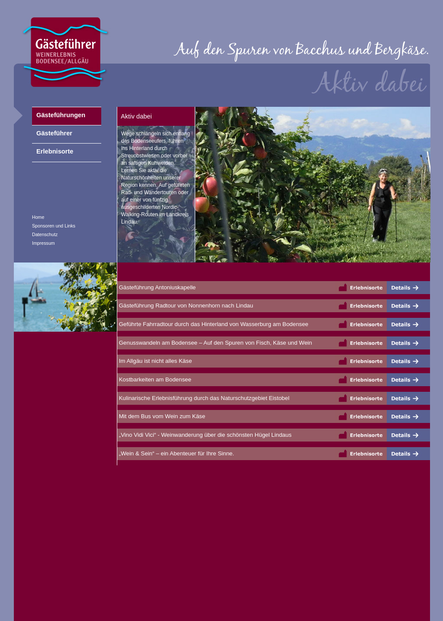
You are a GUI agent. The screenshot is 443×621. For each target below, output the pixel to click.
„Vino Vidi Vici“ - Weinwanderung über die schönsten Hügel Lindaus (204, 435)
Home (38, 217)
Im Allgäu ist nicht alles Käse (154, 361)
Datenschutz (45, 234)
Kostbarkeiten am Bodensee (154, 379)
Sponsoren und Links (53, 225)
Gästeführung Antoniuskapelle (156, 287)
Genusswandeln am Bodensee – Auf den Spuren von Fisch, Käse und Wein (214, 342)
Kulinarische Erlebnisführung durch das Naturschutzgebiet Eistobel (203, 398)
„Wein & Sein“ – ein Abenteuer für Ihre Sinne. (175, 453)
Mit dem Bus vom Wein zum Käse (161, 416)
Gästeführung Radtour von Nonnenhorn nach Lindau (185, 305)
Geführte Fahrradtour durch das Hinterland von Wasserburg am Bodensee (212, 324)
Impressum (43, 243)
